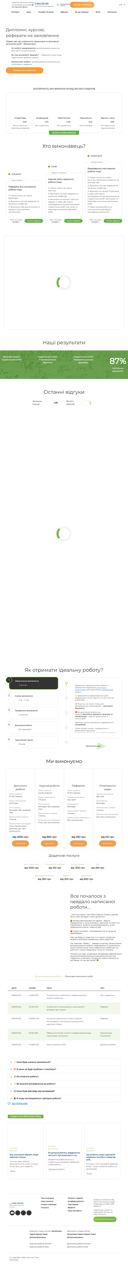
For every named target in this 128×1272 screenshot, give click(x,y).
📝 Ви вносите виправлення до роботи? (35, 1084)
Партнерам (73, 1204)
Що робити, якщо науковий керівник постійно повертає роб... (101, 1157)
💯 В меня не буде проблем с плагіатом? (35, 1069)
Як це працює (81, 12)
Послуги (15, 12)
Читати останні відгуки (64, 132)
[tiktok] (17, 1212)
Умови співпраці (48, 1204)
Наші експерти (75, 1211)
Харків (39, 1234)
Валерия (14, 1150)
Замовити (20, 843)
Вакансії (71, 1207)
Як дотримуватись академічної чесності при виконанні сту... (64, 1154)
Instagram (81, 733)
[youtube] (12, 1212)
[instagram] (29, 1212)
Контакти (112, 12)
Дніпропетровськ (38, 1237)
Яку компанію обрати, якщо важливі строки (24, 1155)
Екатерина (53, 1149)
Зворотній (65, 5)
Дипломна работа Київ (77, 1247)
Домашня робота (56, 1169)
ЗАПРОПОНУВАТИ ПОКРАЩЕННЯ (105, 1219)
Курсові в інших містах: (40, 1231)
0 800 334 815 (41, 3)
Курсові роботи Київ (39, 1247)
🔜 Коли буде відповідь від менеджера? (34, 1091)
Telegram (91, 733)
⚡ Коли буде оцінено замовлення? (32, 1062)
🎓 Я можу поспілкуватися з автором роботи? (37, 1098)
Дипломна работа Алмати (79, 1243)
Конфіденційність (76, 1201)
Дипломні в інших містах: (78, 1231)
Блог (98, 12)
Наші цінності (47, 1201)
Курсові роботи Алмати (41, 1243)
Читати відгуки (34, 221)
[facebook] (23, 1212)
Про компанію (47, 1198)
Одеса (32, 1234)
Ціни (28, 12)
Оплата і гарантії (75, 1198)
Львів (45, 1234)
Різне (12, 1171)
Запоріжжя (56, 1231)
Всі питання (19, 1104)
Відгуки (64, 12)
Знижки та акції (45, 12)
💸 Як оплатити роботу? (26, 1076)
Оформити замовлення (82, 5)
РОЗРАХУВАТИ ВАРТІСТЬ (24, 70)
